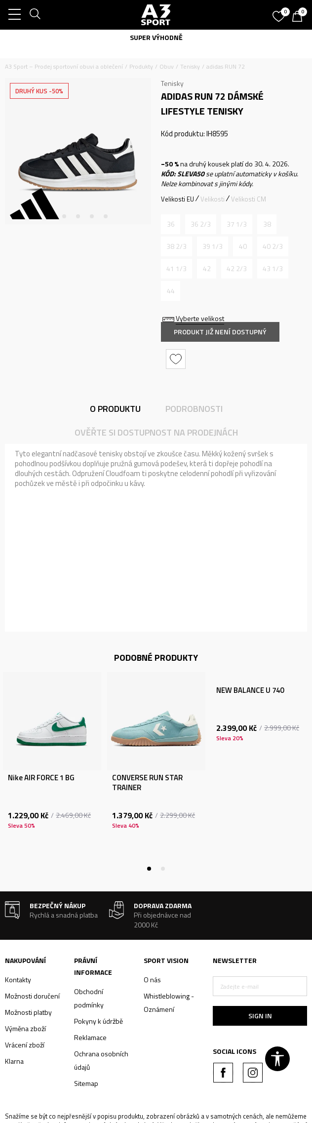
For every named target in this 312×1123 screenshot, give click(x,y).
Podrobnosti (194, 408)
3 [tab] (78, 216)
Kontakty (18, 979)
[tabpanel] (78, 151)
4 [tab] (92, 216)
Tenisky (190, 66)
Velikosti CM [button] (248, 199)
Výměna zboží (25, 1028)
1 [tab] (50, 216)
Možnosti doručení (32, 996)
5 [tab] (106, 216)
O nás (152, 979)
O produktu (115, 408)
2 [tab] (64, 216)
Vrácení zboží (24, 1045)
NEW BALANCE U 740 (250, 690)
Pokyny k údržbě (98, 1021)
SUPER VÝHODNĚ (156, 37)
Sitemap (86, 1083)
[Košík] (299, 17)
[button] (177, 359)
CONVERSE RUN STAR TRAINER (147, 783)
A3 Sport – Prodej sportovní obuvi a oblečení (64, 66)
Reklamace (90, 1037)
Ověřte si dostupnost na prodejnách (156, 432)
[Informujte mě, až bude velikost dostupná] (170, 224)
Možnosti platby (28, 1012)
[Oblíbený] (280, 12)
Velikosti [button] (212, 199)
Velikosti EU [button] (177, 199)
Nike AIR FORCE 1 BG (41, 778)
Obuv (166, 66)
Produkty (141, 66)
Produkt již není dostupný (220, 331)
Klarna (14, 1061)
